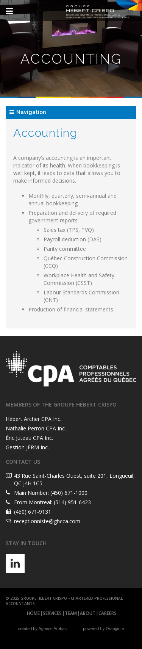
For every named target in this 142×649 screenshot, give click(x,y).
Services (52, 613)
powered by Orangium (103, 628)
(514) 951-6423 (72, 502)
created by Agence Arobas (42, 628)
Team (71, 613)
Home (33, 613)
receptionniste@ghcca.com (47, 521)
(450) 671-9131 (32, 511)
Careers (107, 613)
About (87, 613)
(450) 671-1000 (68, 492)
